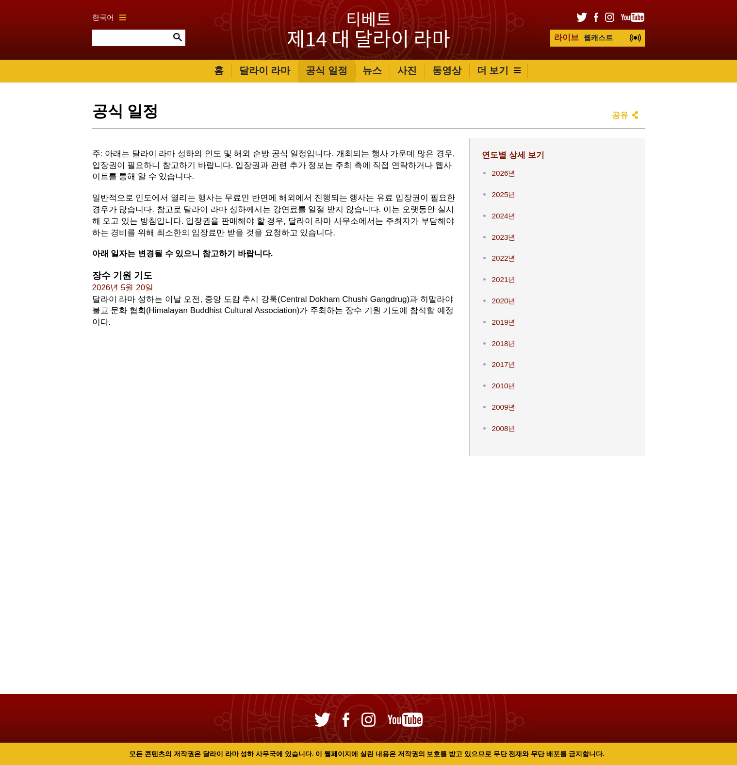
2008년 (503, 428)
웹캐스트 (583, 37)
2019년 (503, 322)
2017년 (503, 364)
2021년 (503, 279)
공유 (620, 115)
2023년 (503, 237)
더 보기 (499, 70)
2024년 (503, 216)
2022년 (503, 258)
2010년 (503, 386)
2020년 (503, 301)
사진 (407, 70)
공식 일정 (326, 70)
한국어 (109, 17)
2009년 (503, 407)
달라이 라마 (265, 70)
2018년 (503, 343)
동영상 (446, 70)
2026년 (503, 173)
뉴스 (372, 70)
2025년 (503, 194)
